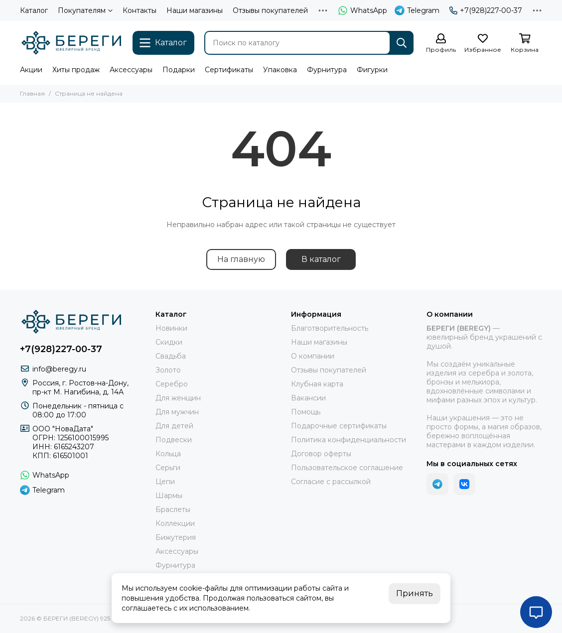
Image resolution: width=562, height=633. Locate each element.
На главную (241, 259)
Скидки (168, 342)
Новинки (171, 328)
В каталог (321, 259)
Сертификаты (229, 69)
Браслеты (172, 509)
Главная (32, 93)
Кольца (168, 453)
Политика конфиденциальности (348, 439)
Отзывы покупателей (270, 10)
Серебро (171, 384)
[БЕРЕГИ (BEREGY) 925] (71, 43)
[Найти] (402, 43)
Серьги (167, 467)
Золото (168, 370)
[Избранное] (482, 43)
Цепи (165, 481)
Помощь (305, 411)
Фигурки (372, 69)
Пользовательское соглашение (347, 467)
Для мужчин (177, 411)
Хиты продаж (76, 69)
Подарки (178, 69)
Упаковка (280, 69)
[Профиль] (440, 43)
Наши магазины (194, 10)
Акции (31, 69)
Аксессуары (131, 69)
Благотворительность (329, 328)
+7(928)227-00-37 (485, 10)
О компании (312, 356)
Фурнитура (327, 69)
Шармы (168, 495)
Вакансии (308, 397)
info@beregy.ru (59, 369)
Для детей (174, 425)
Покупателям (85, 10)
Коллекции (175, 523)
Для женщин (178, 397)
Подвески (173, 439)
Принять (414, 593)
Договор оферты (321, 453)
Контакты (139, 10)
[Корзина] (524, 43)
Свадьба (170, 356)
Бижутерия (175, 537)
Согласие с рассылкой (331, 481)
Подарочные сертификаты (339, 425)
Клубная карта (317, 384)
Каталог (34, 10)
